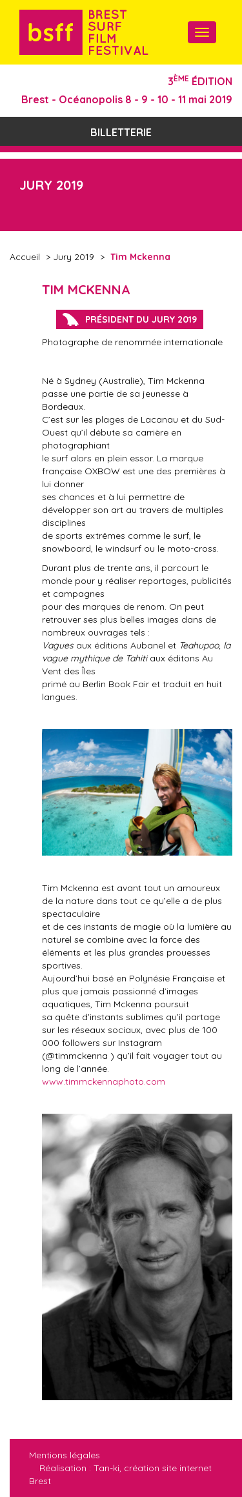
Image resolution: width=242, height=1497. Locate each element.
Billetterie (121, 132)
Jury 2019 (73, 257)
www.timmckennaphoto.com (103, 1081)
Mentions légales (64, 1455)
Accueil (25, 257)
